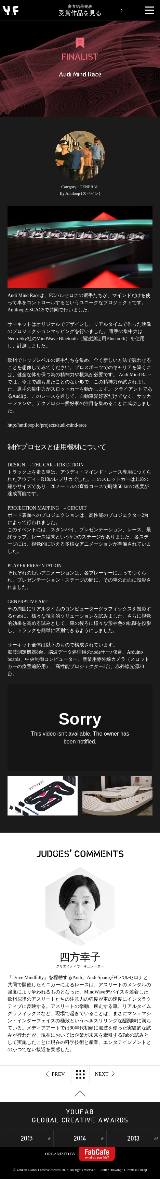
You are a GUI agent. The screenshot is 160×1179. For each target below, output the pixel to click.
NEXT (105, 1074)
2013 (133, 1138)
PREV (55, 1074)
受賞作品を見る (80, 8)
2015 (27, 1138)
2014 (80, 1138)
